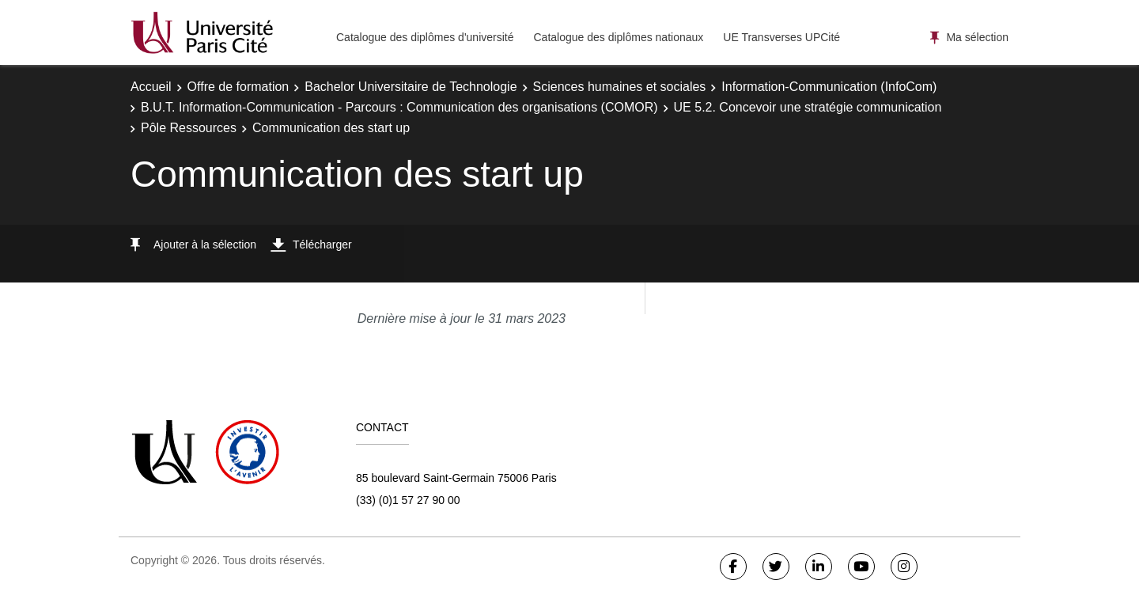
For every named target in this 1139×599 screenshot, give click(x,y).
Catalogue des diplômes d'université (424, 37)
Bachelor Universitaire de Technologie (411, 86)
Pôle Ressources (189, 128)
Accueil (151, 86)
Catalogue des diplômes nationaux (618, 37)
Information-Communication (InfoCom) (829, 86)
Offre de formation (238, 86)
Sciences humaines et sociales (619, 86)
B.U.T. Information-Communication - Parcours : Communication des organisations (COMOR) (399, 107)
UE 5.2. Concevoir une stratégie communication (808, 107)
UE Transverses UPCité (781, 37)
